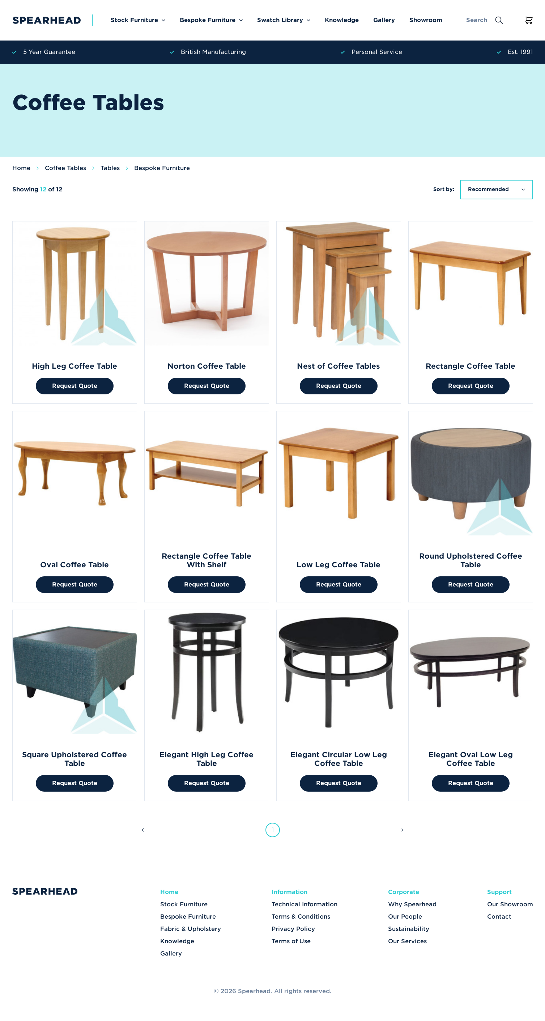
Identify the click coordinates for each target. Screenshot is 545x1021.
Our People (405, 916)
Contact (499, 916)
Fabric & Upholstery (190, 928)
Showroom (425, 20)
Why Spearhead (412, 904)
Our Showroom (510, 904)
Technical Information (304, 904)
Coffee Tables (65, 168)
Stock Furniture (134, 20)
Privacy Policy (293, 928)
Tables (110, 168)
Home (21, 168)
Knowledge (342, 20)
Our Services (407, 941)
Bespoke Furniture (207, 20)
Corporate (403, 892)
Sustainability (408, 928)
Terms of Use (291, 941)
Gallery (384, 20)
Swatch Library (280, 20)
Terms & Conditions (301, 916)
